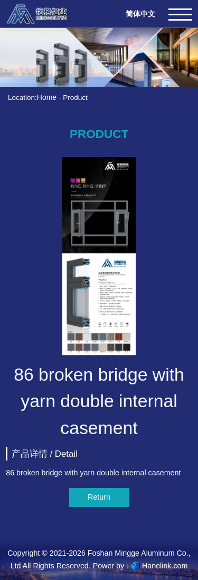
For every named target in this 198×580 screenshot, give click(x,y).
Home (46, 97)
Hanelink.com (164, 565)
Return (99, 497)
